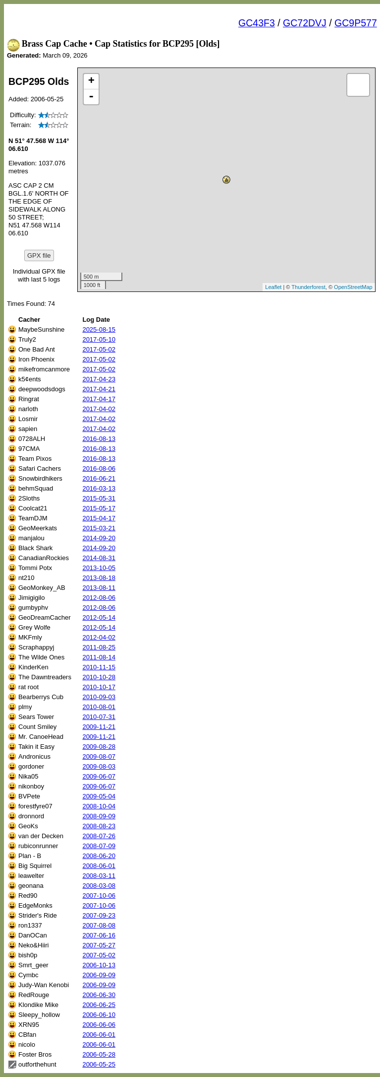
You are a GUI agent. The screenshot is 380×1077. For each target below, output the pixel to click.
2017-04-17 (98, 399)
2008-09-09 (98, 816)
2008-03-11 (98, 875)
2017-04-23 (98, 379)
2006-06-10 (98, 1014)
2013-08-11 (98, 587)
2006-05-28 (98, 1054)
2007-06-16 (98, 935)
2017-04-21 (98, 389)
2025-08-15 (98, 329)
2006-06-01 (98, 1034)
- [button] (91, 96)
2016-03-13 (98, 488)
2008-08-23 (98, 826)
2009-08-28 (98, 746)
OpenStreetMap (353, 287)
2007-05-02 (98, 955)
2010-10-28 (98, 677)
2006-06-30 (98, 995)
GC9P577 (355, 22)
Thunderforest (308, 287)
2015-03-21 (98, 528)
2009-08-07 (98, 756)
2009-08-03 (98, 766)
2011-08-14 (98, 657)
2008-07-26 (98, 836)
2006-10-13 (98, 965)
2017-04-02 (98, 409)
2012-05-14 (98, 617)
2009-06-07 (98, 776)
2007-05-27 (98, 945)
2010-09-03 (98, 697)
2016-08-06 (98, 468)
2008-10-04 (98, 806)
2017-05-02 (98, 349)
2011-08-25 (98, 647)
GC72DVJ (304, 22)
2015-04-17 (98, 518)
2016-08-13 (98, 438)
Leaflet (273, 287)
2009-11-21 (98, 726)
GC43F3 (256, 22)
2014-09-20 (98, 538)
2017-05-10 (98, 339)
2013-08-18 (98, 577)
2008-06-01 (98, 865)
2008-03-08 (98, 885)
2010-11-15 (98, 667)
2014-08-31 (98, 558)
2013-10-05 (98, 568)
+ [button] (91, 81)
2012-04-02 (98, 637)
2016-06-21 (98, 478)
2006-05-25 (98, 1064)
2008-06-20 (98, 856)
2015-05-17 (98, 508)
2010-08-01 (98, 707)
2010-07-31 (98, 716)
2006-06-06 (98, 1024)
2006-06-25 (98, 1004)
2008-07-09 (98, 846)
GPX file (39, 255)
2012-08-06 (98, 597)
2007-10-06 (98, 895)
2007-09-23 (98, 915)
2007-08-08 (98, 925)
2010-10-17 (98, 687)
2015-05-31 (98, 498)
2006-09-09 (98, 975)
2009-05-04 (98, 796)
